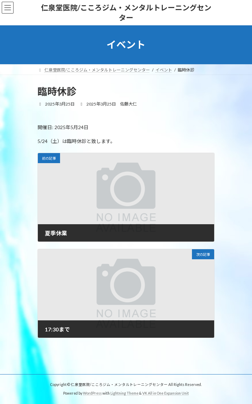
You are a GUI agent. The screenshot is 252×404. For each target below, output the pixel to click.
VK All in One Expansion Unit (165, 393)
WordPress (92, 393)
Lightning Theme (124, 393)
